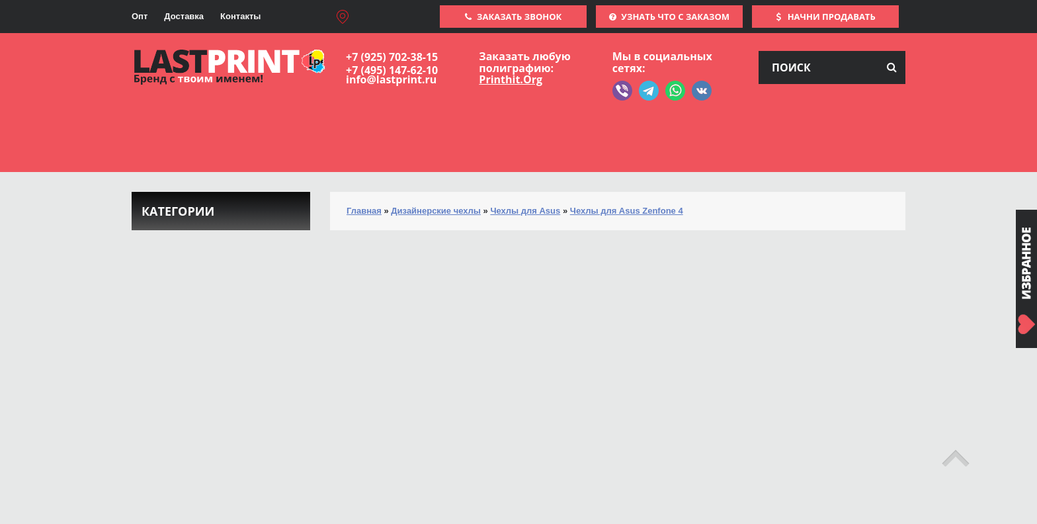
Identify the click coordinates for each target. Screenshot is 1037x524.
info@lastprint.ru (391, 79)
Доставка (184, 16)
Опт (139, 16)
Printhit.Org (510, 79)
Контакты (240, 16)
